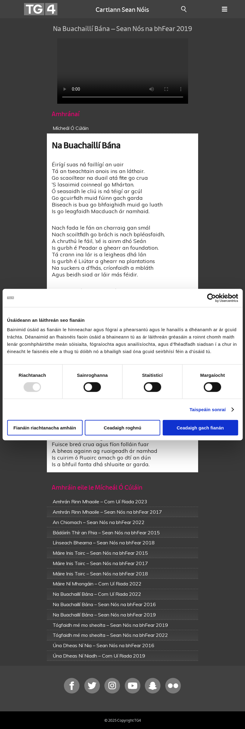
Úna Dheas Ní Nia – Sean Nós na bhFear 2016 (103, 645)
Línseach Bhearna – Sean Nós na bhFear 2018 (104, 543)
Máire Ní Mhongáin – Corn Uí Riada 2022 (97, 584)
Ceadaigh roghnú (122, 427)
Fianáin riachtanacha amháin (44, 427)
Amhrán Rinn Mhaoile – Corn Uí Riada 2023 (100, 501)
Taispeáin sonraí (208, 409)
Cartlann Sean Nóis (122, 9)
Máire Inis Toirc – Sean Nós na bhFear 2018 (100, 574)
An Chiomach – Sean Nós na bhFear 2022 (99, 522)
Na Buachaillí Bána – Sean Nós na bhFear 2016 (104, 604)
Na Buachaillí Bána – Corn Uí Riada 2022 (97, 594)
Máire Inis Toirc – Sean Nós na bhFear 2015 (100, 553)
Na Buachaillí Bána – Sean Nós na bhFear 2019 (104, 615)
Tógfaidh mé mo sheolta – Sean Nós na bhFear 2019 (110, 625)
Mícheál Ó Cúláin (71, 128)
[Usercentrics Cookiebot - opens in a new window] (211, 297)
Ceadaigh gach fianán (200, 427)
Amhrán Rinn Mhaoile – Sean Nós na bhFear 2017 (107, 512)
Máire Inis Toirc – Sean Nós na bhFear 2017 (100, 563)
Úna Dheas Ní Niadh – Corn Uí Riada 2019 (99, 656)
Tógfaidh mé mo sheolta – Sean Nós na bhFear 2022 (110, 635)
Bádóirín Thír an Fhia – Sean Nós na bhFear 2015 (106, 532)
